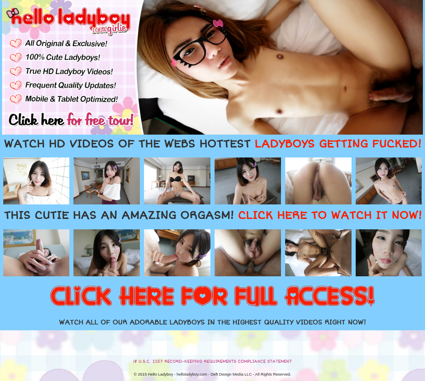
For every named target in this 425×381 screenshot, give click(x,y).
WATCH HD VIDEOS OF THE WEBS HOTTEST (212, 144)
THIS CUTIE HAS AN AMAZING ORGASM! (213, 216)
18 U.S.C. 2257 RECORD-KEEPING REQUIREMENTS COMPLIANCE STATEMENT (212, 361)
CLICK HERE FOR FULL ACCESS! (212, 297)
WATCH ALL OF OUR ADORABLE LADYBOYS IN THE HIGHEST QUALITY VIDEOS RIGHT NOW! (212, 322)
